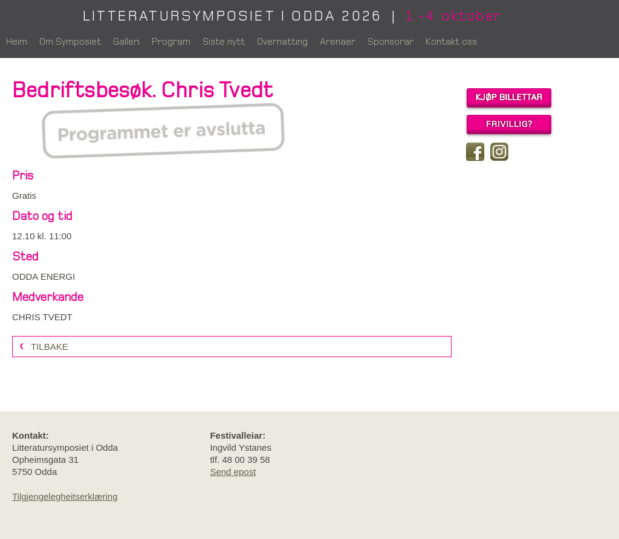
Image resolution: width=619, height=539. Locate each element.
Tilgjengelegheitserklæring (65, 496)
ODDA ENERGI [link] (43, 276)
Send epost (233, 471)
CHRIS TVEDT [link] (42, 317)
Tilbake (49, 346)
